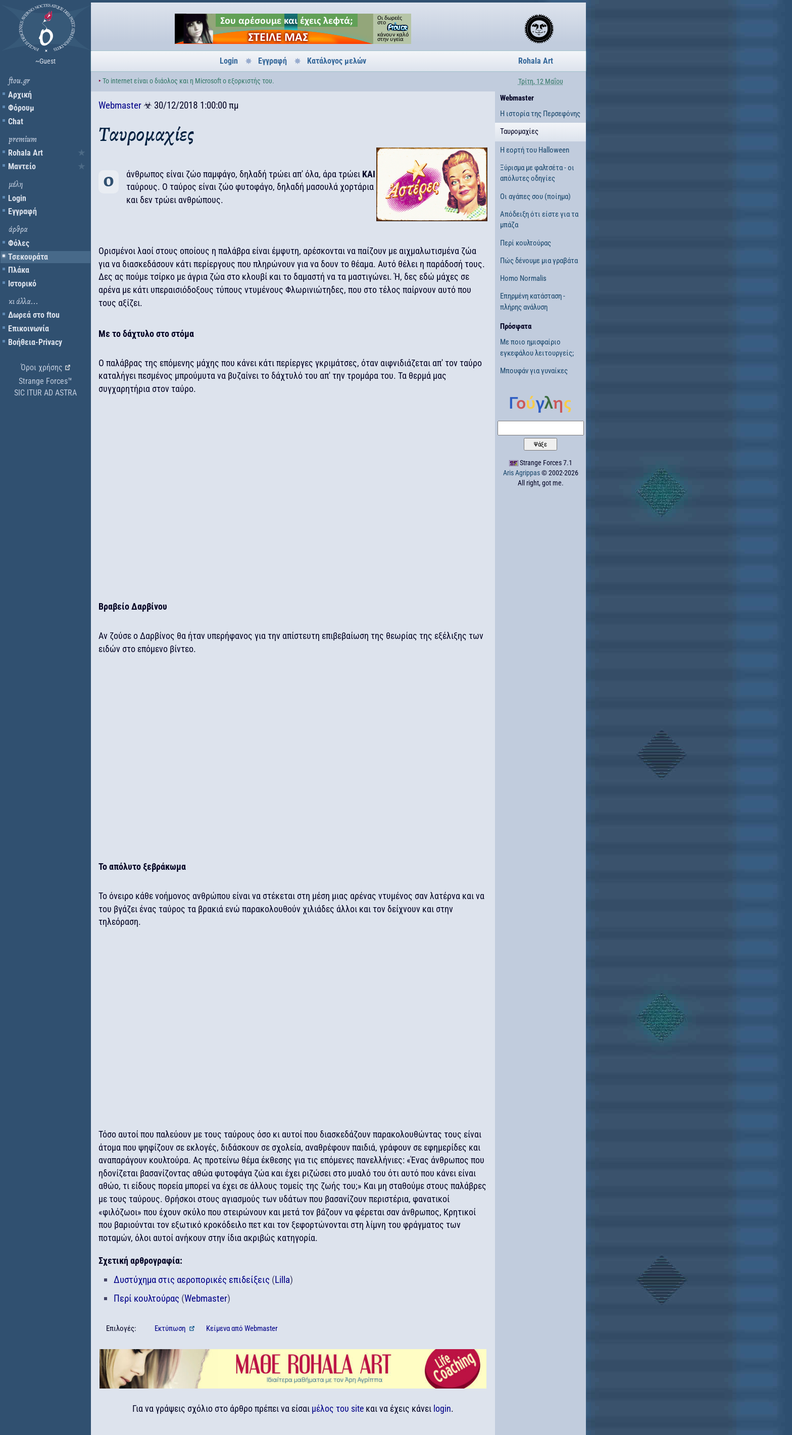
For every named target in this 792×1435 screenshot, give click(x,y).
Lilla (282, 1279)
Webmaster (119, 105)
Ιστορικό (22, 283)
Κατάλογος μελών (336, 61)
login (442, 1408)
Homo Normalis (523, 278)
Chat (15, 121)
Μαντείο (22, 166)
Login (17, 198)
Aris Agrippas (521, 473)
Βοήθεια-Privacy (35, 342)
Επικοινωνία (28, 328)
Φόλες (18, 243)
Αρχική (20, 95)
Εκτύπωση (171, 1328)
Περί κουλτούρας (146, 1298)
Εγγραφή (22, 211)
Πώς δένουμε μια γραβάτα (539, 260)
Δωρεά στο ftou (34, 315)
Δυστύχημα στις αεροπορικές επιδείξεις (192, 1279)
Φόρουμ (21, 108)
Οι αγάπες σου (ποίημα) (535, 196)
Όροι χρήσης (42, 367)
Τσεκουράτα (28, 257)
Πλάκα (18, 270)
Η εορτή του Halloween (534, 150)
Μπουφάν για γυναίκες (534, 370)
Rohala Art (25, 153)
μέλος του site (338, 1408)
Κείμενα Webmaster (242, 1328)
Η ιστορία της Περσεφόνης (540, 113)
